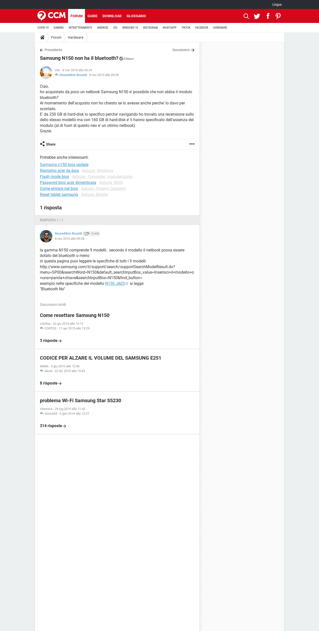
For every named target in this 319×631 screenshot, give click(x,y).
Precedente (53, 50)
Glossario (136, 16)
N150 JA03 (115, 283)
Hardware (75, 37)
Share (51, 144)
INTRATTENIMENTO (80, 27)
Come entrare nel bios (59, 188)
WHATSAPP (169, 27)
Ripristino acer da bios (59, 170)
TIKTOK (185, 27)
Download (112, 16)
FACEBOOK (201, 27)
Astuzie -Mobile (94, 194)
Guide (92, 16)
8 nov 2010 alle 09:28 (104, 75)
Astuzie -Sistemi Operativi (103, 188)
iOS (115, 27)
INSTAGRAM (150, 27)
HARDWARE (220, 27)
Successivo (181, 50)
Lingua (277, 4)
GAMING (59, 27)
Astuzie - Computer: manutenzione (102, 176)
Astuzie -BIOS (111, 182)
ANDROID (102, 27)
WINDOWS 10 (130, 27)
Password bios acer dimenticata (68, 182)
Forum (76, 16)
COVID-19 (43, 27)
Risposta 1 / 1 (52, 220)
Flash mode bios (54, 176)
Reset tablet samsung (59, 194)
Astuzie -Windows (97, 170)
